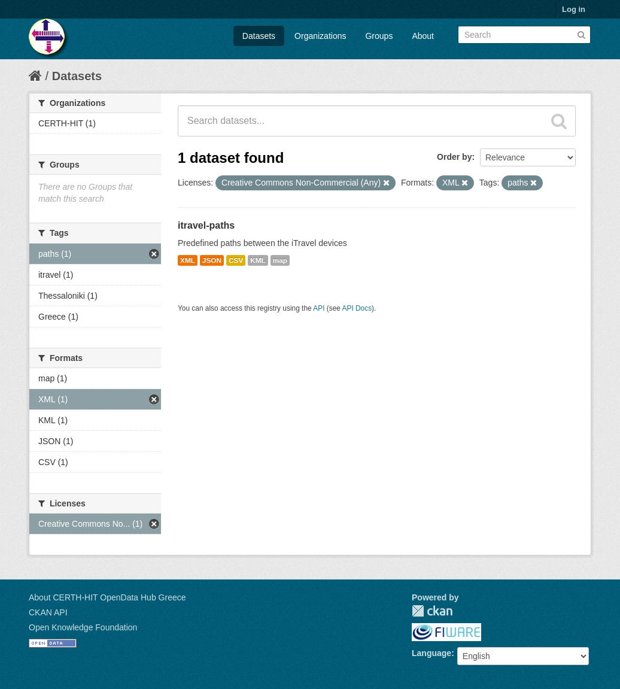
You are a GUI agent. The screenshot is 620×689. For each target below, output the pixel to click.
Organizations (320, 36)
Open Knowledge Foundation (83, 627)
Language (431, 653)
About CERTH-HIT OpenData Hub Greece (107, 597)
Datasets (258, 36)
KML (258, 260)
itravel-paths (206, 225)
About (423, 36)
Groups (379, 36)
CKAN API (48, 612)
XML (187, 260)
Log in (573, 9)
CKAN (432, 611)
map (280, 260)
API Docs (357, 308)
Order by (454, 157)
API (318, 308)
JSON (211, 260)
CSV (236, 260)
